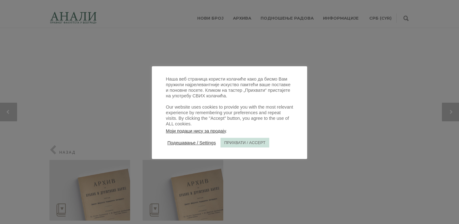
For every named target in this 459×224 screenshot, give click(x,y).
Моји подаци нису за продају (196, 130)
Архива (242, 18)
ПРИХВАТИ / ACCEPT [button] (245, 142)
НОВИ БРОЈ (210, 18)
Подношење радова (287, 18)
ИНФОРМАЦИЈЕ (341, 18)
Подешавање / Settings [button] (191, 142)
